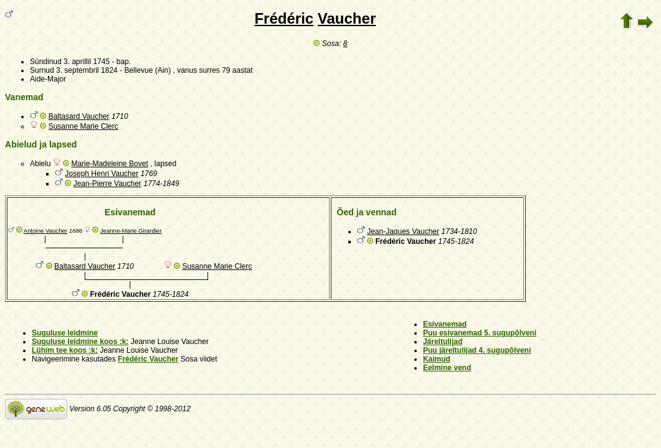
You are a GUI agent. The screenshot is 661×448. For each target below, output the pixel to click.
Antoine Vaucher (45, 230)
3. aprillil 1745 (87, 61)
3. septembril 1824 (87, 70)
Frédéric (283, 18)
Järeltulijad (442, 341)
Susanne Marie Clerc (83, 126)
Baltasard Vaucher (79, 116)
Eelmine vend (447, 367)
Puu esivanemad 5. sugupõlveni (479, 333)
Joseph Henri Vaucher (101, 173)
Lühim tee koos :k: (65, 350)
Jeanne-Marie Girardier (131, 230)
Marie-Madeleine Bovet (109, 163)
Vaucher (347, 18)
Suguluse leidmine (65, 333)
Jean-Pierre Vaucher (107, 183)
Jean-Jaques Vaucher (403, 231)
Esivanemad (445, 324)
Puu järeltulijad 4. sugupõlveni (477, 350)
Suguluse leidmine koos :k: (80, 341)
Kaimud (436, 359)
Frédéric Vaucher (148, 359)
